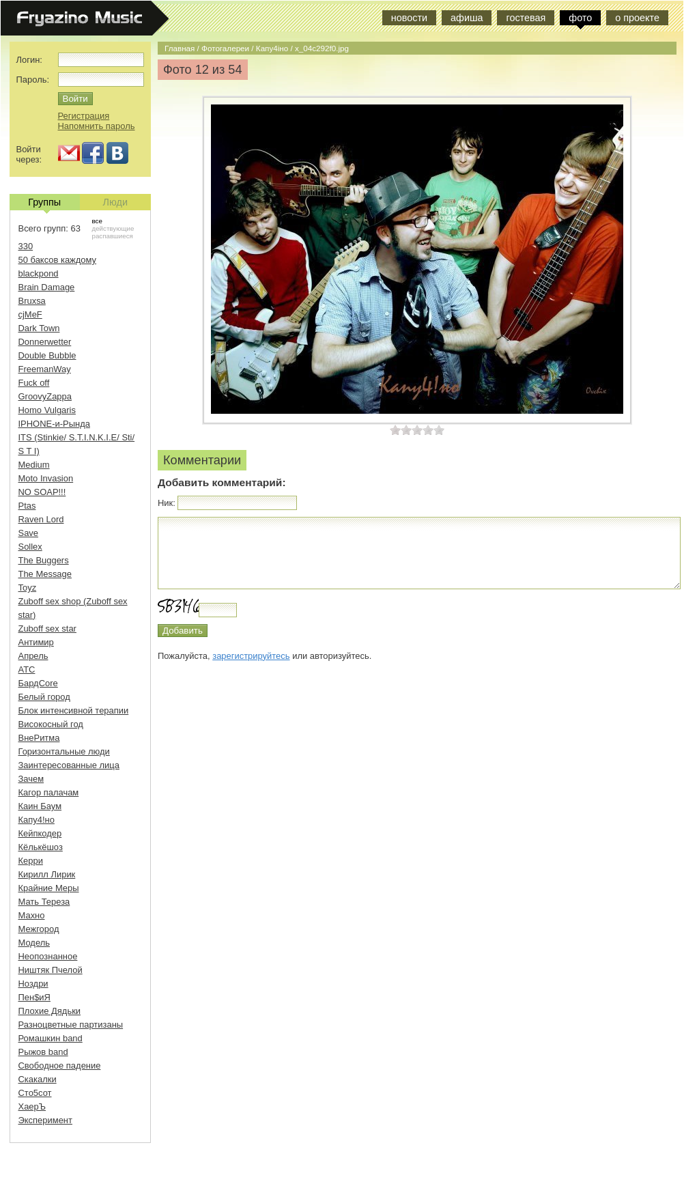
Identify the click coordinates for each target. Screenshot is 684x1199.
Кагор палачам (48, 792)
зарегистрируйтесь (250, 656)
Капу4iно (272, 48)
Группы (44, 203)
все (97, 221)
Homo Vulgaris (47, 410)
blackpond (38, 273)
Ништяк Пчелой (50, 970)
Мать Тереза (44, 902)
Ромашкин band (50, 1038)
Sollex (30, 546)
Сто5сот (35, 1093)
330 (25, 246)
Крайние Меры (48, 888)
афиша (467, 17)
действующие (113, 228)
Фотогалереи (225, 48)
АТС (26, 669)
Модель (34, 942)
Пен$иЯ (34, 997)
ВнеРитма (39, 738)
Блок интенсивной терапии (73, 710)
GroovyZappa (45, 396)
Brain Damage (46, 287)
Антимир (36, 642)
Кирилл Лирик (47, 874)
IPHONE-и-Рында (54, 424)
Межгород (38, 929)
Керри (30, 861)
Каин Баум (40, 806)
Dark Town (39, 328)
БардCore (38, 683)
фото (580, 17)
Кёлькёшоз (40, 847)
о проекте (637, 17)
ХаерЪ (32, 1106)
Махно (31, 915)
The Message (45, 574)
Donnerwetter (45, 342)
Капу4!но (36, 820)
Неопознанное (48, 956)
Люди (115, 202)
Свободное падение (59, 1065)
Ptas (27, 505)
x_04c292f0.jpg (322, 48)
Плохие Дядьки (49, 1011)
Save (28, 533)
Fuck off (34, 383)
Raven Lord (41, 519)
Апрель (33, 656)
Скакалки (37, 1079)
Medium (34, 465)
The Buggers (43, 560)
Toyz (27, 587)
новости (409, 17)
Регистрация (84, 116)
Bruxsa (32, 301)
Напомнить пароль (96, 126)
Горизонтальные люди (64, 751)
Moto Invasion (46, 478)
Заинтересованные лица (68, 765)
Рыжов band (43, 1052)
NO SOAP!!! (42, 492)
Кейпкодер (40, 833)
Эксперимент (45, 1120)
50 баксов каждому (57, 260)
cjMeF (30, 314)
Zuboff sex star (47, 628)
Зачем (31, 779)
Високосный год (50, 724)
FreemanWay (44, 369)
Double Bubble (47, 355)
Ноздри (33, 983)
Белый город (44, 697)
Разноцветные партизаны (71, 1024)
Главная (180, 48)
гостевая (525, 17)
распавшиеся (112, 236)
